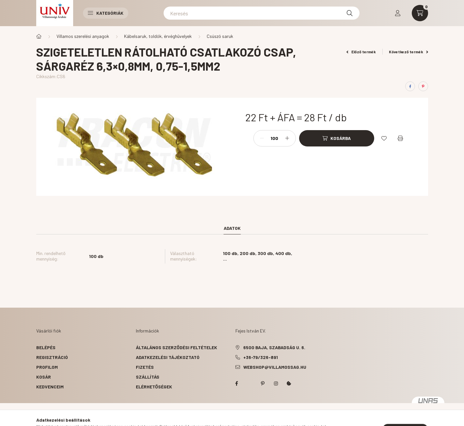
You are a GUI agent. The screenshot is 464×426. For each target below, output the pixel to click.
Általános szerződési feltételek (176, 347)
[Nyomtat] (400, 138)
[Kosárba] (336, 138)
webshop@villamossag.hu (274, 367)
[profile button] (398, 13)
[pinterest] (423, 86)
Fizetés (145, 367)
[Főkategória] (38, 36)
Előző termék (361, 51)
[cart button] (420, 13)
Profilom (47, 367)
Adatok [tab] (232, 228)
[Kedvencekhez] (384, 138)
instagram (275, 383)
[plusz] (287, 138)
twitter (249, 383)
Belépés (46, 347)
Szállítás (147, 377)
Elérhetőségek (154, 386)
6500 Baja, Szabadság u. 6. (274, 347)
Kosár (43, 377)
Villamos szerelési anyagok (82, 36)
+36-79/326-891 (260, 357)
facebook (236, 383)
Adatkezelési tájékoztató (168, 357)
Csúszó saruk (220, 36)
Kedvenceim (50, 386)
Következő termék (408, 51)
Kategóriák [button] (105, 13)
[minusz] (262, 138)
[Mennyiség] (274, 138)
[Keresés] (262, 13)
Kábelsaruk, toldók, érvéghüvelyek (158, 36)
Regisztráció (52, 357)
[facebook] (410, 86)
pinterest (262, 383)
